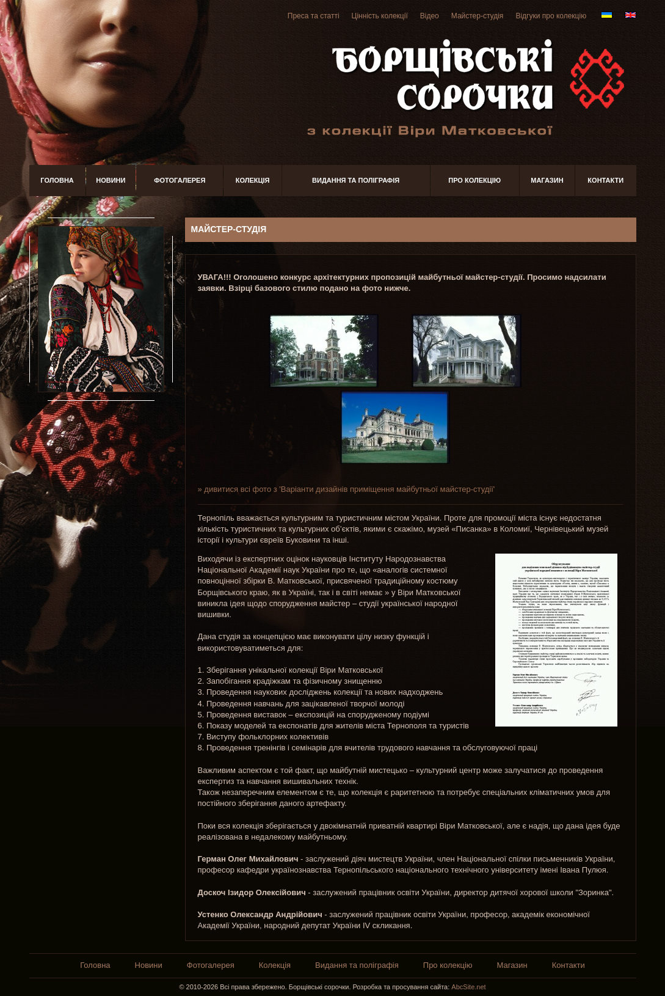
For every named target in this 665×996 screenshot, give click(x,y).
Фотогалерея (179, 180)
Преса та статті (314, 16)
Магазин (547, 180)
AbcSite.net (468, 987)
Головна (56, 180)
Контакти (605, 180)
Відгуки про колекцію (550, 16)
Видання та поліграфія (355, 180)
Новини (110, 180)
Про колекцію (474, 180)
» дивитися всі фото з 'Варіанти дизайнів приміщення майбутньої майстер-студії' (346, 489)
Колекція (253, 180)
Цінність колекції (380, 16)
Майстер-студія (477, 16)
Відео (429, 16)
